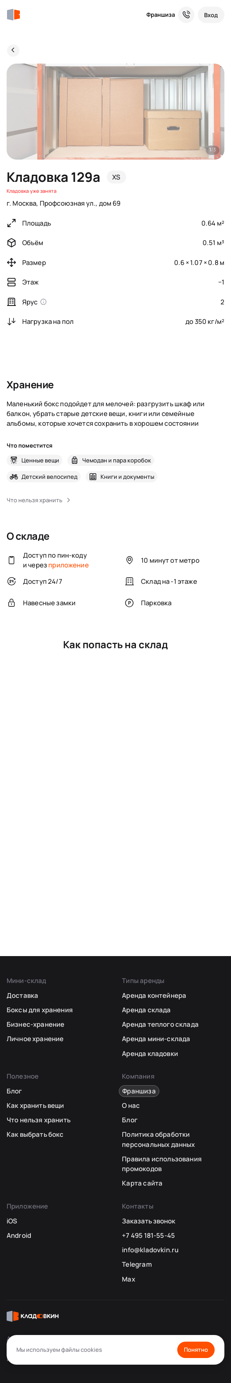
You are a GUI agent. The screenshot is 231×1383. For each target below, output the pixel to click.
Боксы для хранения (40, 1009)
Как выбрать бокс (35, 1134)
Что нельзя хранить (39, 1119)
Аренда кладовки (150, 1053)
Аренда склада (146, 1009)
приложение (68, 564)
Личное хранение (35, 1038)
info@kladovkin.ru (150, 1249)
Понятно (196, 1349)
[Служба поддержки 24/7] (186, 15)
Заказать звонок (148, 1220)
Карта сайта (142, 1183)
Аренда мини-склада (156, 1038)
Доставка (22, 995)
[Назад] (13, 50)
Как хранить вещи (35, 1105)
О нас (131, 1105)
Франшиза (160, 14)
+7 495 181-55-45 (148, 1235)
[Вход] (211, 15)
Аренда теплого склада (160, 1024)
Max (128, 1279)
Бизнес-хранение (36, 1024)
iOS (12, 1220)
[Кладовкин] (13, 14)
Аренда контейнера (154, 995)
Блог (14, 1090)
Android (19, 1235)
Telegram (137, 1264)
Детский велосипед (49, 476)
